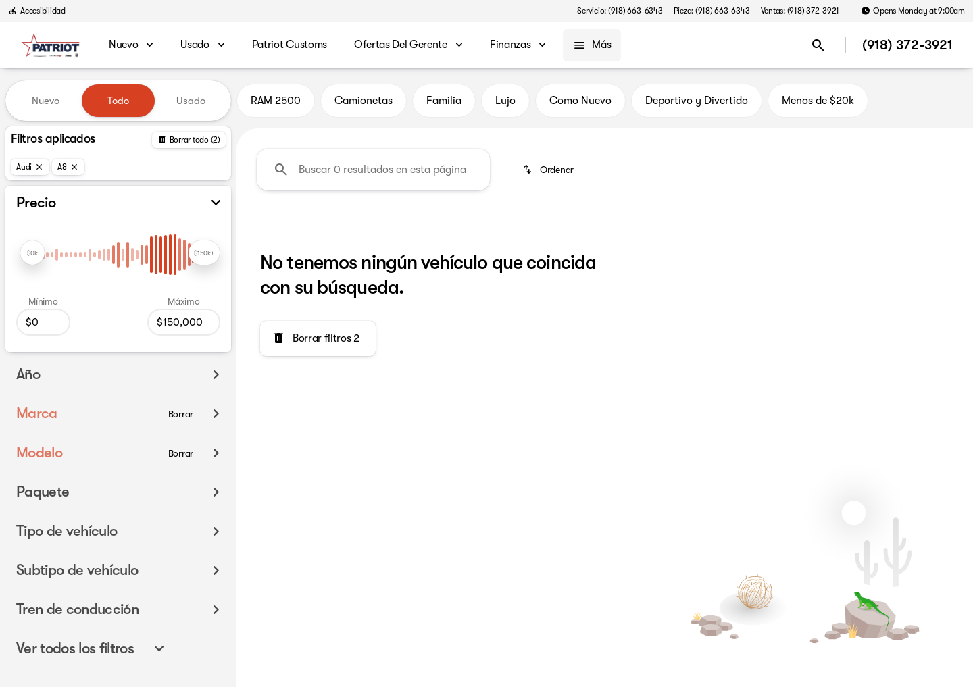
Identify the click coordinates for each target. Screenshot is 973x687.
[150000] (183, 322)
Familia (443, 101)
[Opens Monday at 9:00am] (913, 11)
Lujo (505, 101)
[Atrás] (189, 140)
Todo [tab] (118, 101)
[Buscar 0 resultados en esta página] (373, 169)
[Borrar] (180, 414)
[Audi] (30, 167)
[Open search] (818, 45)
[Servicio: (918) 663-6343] (619, 11)
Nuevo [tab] (45, 101)
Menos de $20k (818, 101)
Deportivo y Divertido (696, 101)
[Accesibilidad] (36, 11)
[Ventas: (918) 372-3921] (800, 11)
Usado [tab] (190, 101)
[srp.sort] (549, 169)
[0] (43, 322)
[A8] (68, 167)
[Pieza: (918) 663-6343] (712, 11)
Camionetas (363, 101)
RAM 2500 (276, 101)
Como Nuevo (580, 101)
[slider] (32, 252)
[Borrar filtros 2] (318, 338)
